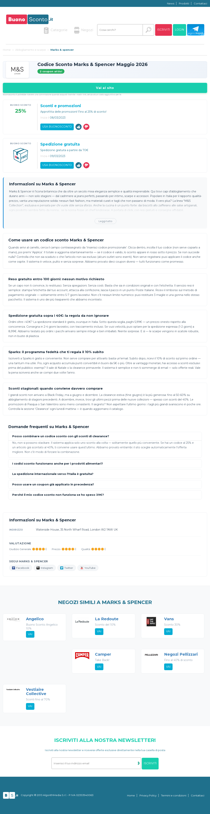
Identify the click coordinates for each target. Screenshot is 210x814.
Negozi (83, 30)
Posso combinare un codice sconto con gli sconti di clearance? (60, 436)
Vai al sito (105, 88)
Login (179, 29)
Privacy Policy (147, 795)
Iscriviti (163, 29)
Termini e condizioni (173, 795)
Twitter (66, 567)
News (170, 3)
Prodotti (184, 3)
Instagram (44, 567)
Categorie (55, 30)
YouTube (88, 567)
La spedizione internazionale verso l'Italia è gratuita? (52, 474)
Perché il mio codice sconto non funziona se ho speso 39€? (58, 495)
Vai (30, 634)
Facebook (20, 567)
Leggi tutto (105, 221)
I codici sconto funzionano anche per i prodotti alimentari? (57, 463)
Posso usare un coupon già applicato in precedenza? (53, 484)
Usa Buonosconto (57, 126)
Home (131, 795)
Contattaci (200, 3)
